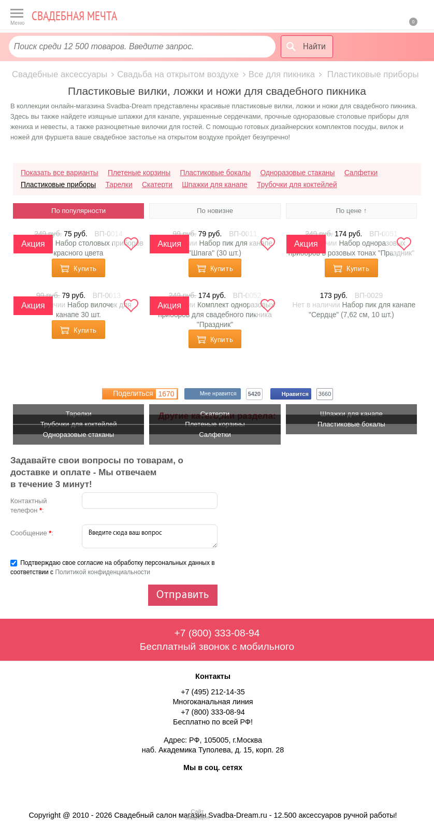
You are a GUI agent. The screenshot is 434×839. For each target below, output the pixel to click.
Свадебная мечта (74, 16)
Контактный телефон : (28, 505)
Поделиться (144, 394)
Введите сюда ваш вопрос (150, 536)
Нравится (296, 394)
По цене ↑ (351, 211)
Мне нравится (220, 394)
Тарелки (118, 185)
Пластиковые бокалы (215, 173)
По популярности (78, 211)
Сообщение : (31, 533)
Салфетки (361, 173)
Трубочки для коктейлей (297, 185)
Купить (85, 269)
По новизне (215, 211)
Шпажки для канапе (214, 185)
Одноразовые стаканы (298, 173)
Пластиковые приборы (58, 185)
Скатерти (157, 185)
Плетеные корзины (139, 173)
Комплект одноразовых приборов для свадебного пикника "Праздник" (216, 314)
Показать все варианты (59, 173)
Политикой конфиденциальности (102, 572)
